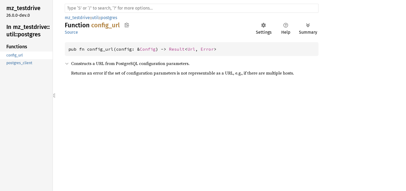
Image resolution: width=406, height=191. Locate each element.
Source (71, 32)
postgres (109, 17)
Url (191, 49)
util (95, 17)
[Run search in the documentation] (192, 8)
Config (148, 49)
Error (207, 49)
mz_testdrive (77, 17)
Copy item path (126, 24)
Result (177, 49)
